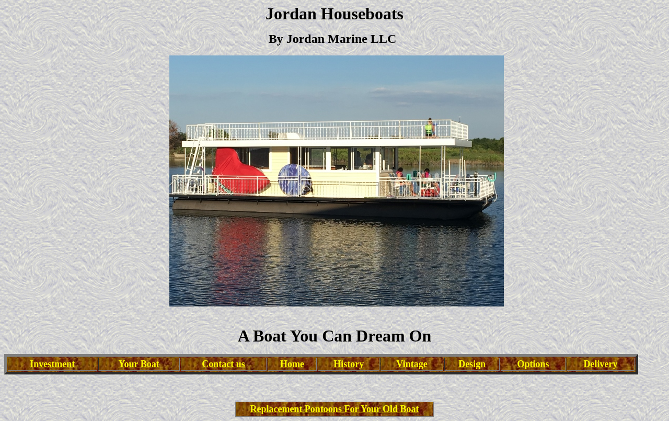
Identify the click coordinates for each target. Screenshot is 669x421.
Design (472, 364)
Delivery (601, 364)
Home (292, 364)
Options (533, 364)
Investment (52, 364)
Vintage (411, 364)
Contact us (223, 364)
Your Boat (139, 364)
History (348, 364)
